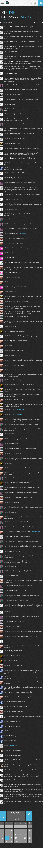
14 (25, 834)
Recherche (31, 3)
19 (16, 838)
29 (30, 841)
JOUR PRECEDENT (8, 22)
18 (11, 838)
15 (30, 834)
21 (25, 838)
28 (25, 841)
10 (7, 834)
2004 (16, 818)
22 (30, 838)
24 (7, 841)
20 (20, 838)
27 (20, 841)
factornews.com (19, 409)
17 (7, 838)
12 (16, 834)
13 (20, 834)
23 (2, 841)
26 (16, 841)
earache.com (13, 745)
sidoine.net (23, 233)
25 (11, 841)
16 (2, 838)
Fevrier (16, 813)
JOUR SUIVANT (36, 22)
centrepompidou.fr (17, 414)
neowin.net (17, 770)
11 (11, 834)
